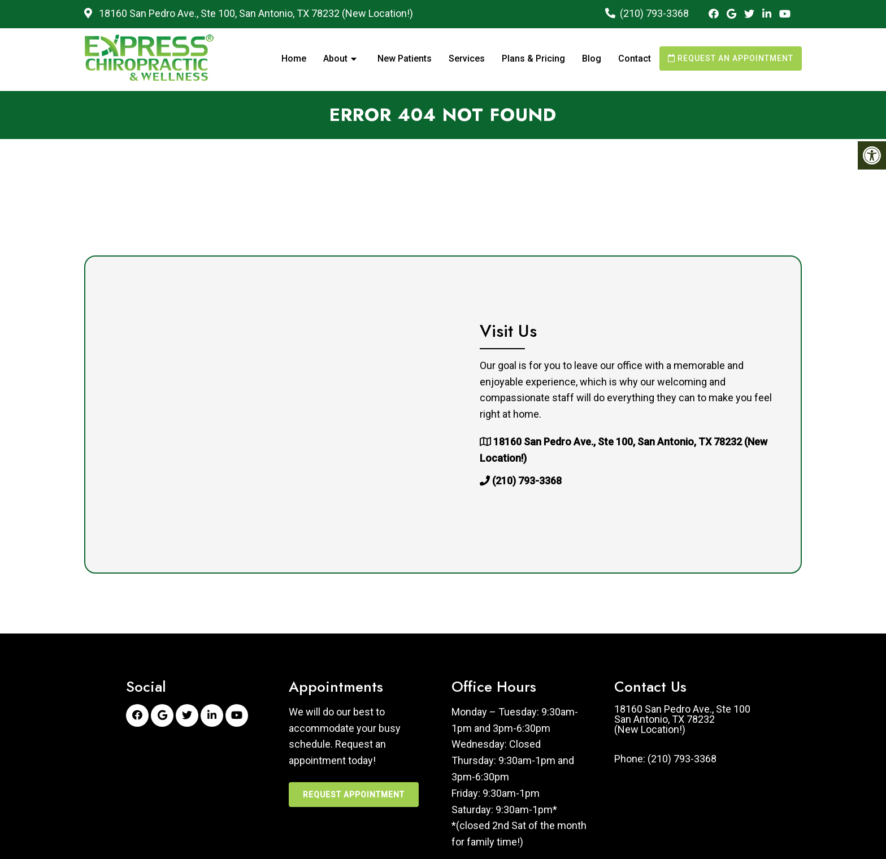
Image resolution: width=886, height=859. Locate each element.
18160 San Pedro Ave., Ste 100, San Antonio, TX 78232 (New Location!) (255, 13)
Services (467, 58)
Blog (591, 58)
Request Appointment (354, 794)
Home (293, 58)
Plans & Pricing (533, 58)
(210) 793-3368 (654, 13)
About (335, 58)
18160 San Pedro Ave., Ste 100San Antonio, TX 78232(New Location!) (682, 719)
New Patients (404, 58)
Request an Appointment (730, 58)
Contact (634, 58)
